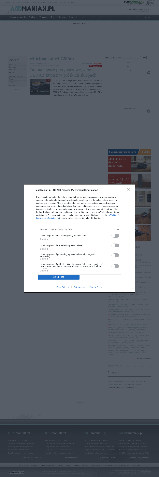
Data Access (79, 287)
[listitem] (79, 229)
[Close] (129, 190)
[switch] (115, 236)
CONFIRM (58, 277)
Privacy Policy (95, 287)
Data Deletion (63, 287)
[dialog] (79, 239)
